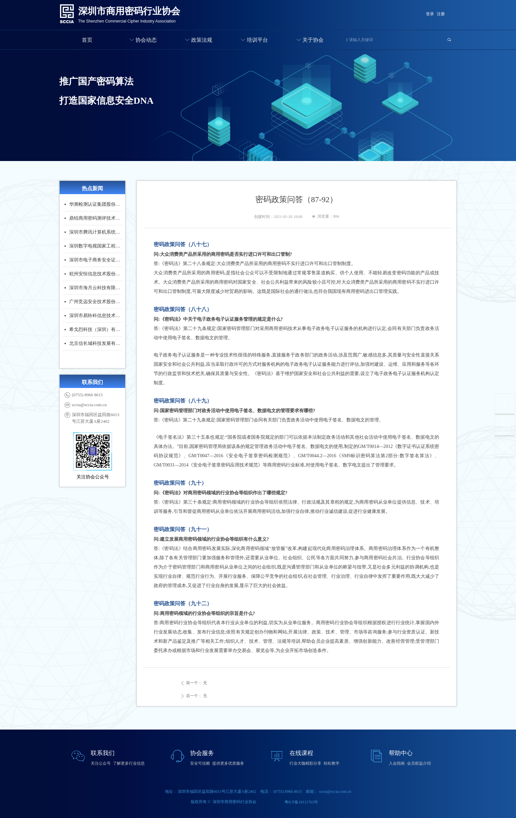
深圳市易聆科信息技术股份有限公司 (95, 317)
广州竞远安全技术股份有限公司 (95, 303)
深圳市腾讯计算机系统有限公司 (95, 233)
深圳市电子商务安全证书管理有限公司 (95, 261)
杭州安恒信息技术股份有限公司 (95, 275)
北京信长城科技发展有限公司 (95, 345)
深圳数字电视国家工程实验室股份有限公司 (95, 247)
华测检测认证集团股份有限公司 (95, 205)
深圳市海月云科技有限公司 (95, 289)
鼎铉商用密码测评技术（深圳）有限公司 (95, 219)
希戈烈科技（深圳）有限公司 (95, 331)
